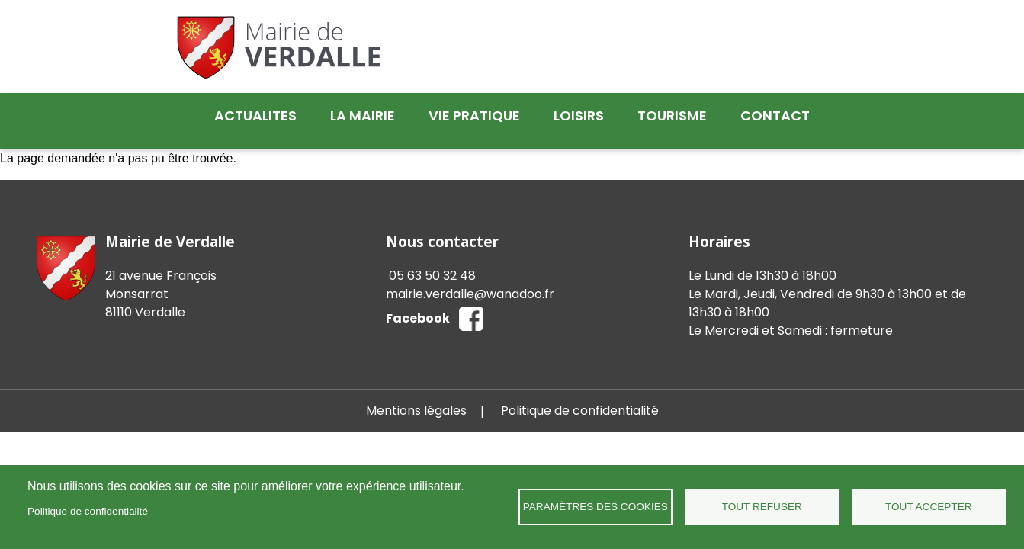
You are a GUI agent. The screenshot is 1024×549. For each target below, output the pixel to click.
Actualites (255, 115)
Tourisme (672, 115)
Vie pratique (474, 115)
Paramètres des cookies (595, 506)
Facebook (418, 307)
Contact (775, 115)
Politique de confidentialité (87, 511)
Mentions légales (416, 399)
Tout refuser (762, 506)
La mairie (362, 115)
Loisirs (579, 115)
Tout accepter (928, 506)
